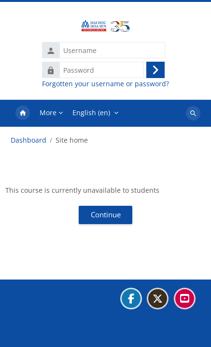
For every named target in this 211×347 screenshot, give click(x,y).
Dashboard (28, 140)
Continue (106, 214)
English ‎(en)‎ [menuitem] (91, 112)
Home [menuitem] (23, 113)
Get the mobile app (46, 334)
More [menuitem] (48, 112)
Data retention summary (55, 322)
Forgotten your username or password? (105, 84)
